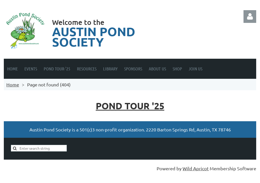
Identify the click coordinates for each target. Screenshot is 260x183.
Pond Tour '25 (130, 105)
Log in (249, 16)
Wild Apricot (196, 168)
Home (12, 84)
